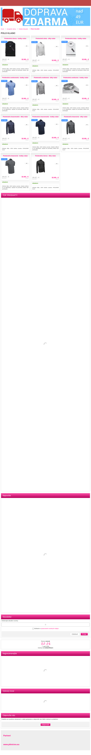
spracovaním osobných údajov (50, 628)
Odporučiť (45, 725)
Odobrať (75, 634)
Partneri (7, 736)
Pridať (84, 634)
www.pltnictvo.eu (11, 744)
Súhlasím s (45, 628)
